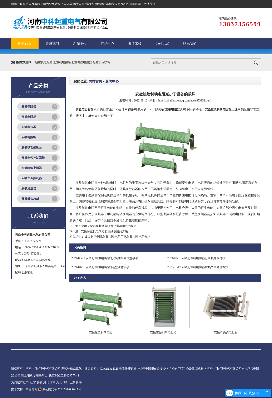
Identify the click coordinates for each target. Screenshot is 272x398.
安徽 (39, 382)
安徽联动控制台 (31, 147)
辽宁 (33, 382)
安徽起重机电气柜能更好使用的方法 (104, 231)
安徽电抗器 (28, 127)
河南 (52, 382)
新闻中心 (112, 81)
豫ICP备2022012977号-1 (64, 375)
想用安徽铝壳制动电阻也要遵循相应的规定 (109, 226)
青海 (79, 382)
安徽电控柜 (28, 137)
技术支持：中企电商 (24, 389)
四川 (66, 382)
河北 (46, 382)
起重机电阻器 (44, 62)
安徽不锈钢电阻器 (225, 332)
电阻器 (68, 4)
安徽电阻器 (28, 106)
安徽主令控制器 (31, 178)
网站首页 (95, 81)
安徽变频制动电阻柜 (163, 332)
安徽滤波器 (28, 188)
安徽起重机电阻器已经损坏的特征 (196, 258)
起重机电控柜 (62, 62)
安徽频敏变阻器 (31, 168)
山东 (72, 382)
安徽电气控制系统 (33, 157)
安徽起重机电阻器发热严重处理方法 (197, 267)
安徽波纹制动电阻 (100, 332)
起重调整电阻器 (82, 62)
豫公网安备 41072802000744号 (59, 389)
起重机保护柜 (101, 62)
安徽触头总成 (30, 198)
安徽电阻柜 (28, 116)
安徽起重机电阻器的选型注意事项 (100, 267)
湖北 (59, 382)
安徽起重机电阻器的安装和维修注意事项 (104, 258)
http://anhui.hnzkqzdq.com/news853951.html (184, 100)
